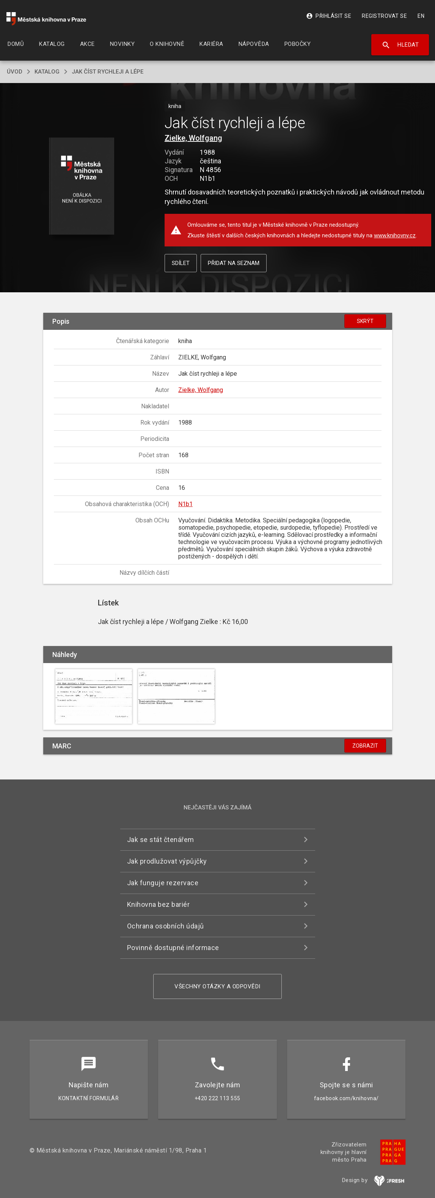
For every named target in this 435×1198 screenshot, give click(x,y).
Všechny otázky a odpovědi (217, 986)
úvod (14, 71)
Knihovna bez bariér (158, 904)
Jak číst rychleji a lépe (107, 71)
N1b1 (185, 504)
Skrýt (365, 321)
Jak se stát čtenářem (160, 840)
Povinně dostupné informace (173, 948)
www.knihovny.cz (395, 235)
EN (421, 16)
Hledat (400, 45)
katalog (47, 71)
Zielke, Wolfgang (193, 138)
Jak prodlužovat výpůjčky (167, 861)
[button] (81, 187)
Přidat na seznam (233, 263)
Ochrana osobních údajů (165, 926)
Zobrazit (365, 746)
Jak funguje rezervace (163, 883)
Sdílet (181, 263)
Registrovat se (384, 16)
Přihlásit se (328, 16)
